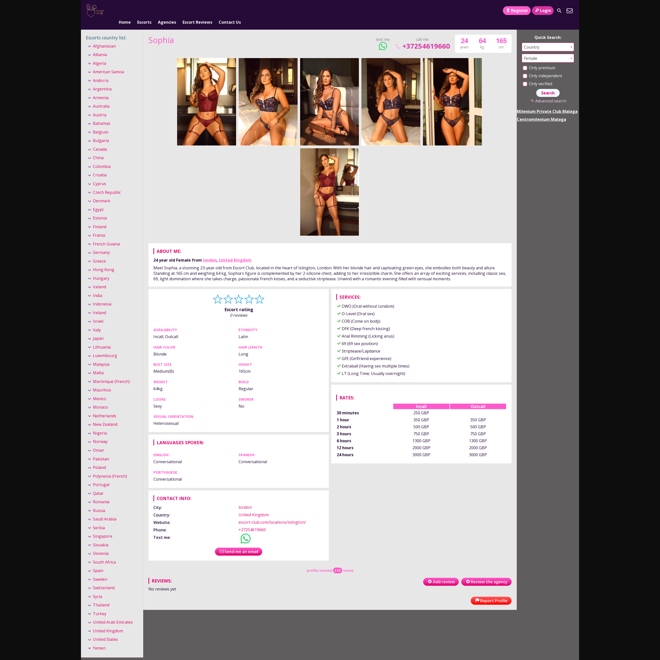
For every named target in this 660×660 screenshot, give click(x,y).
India (97, 287)
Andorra (100, 72)
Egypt (98, 201)
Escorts (144, 10)
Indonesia (102, 295)
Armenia (101, 89)
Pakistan (101, 450)
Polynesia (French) (110, 468)
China (98, 149)
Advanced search (547, 92)
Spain (98, 562)
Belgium (100, 124)
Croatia (100, 167)
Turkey (99, 605)
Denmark (101, 192)
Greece (99, 253)
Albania (100, 46)
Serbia (99, 519)
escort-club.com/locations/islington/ (272, 514)
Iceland (99, 278)
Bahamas (101, 115)
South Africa (104, 554)
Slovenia (101, 545)
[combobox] (548, 38)
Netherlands (104, 407)
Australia (101, 98)
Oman (98, 442)
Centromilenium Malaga (541, 111)
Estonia (100, 210)
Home (125, 10)
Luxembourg (105, 347)
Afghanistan (104, 38)
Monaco (100, 399)
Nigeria (100, 425)
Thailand (101, 596)
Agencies (167, 10)
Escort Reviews (197, 10)
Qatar (98, 485)
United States (105, 631)
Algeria (99, 55)
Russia (99, 502)
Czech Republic (107, 184)
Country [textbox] (531, 39)
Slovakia (100, 536)
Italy (97, 321)
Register (516, 10)
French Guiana (106, 235)
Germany (101, 244)
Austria (99, 106)
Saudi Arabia (104, 510)
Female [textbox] (530, 50)
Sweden (100, 571)
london (210, 252)
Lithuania (102, 339)
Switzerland (104, 579)
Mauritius (102, 382)
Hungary (101, 270)
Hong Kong (103, 261)
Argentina (102, 81)
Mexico (99, 390)
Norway (100, 433)
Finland (99, 218)
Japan (98, 330)
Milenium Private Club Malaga (547, 103)
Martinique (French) (111, 373)
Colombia (102, 158)
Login (542, 10)
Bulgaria (101, 132)
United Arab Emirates (113, 614)
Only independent (542, 67)
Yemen (99, 640)
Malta (98, 364)
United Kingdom (235, 252)
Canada (100, 141)
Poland (99, 459)
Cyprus (99, 175)
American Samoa (108, 63)
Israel (98, 313)
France (99, 227)
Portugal (101, 476)
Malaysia (101, 356)
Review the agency (486, 573)
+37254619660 (422, 37)
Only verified (537, 75)
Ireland (99, 304)
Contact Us (230, 10)
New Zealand (105, 416)
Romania (101, 493)
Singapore (102, 528)
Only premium (539, 59)
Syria (97, 588)
